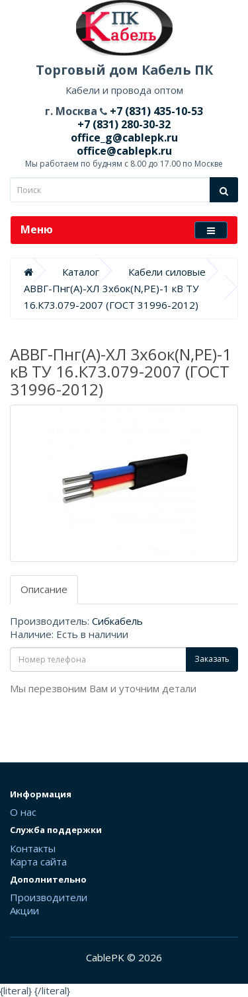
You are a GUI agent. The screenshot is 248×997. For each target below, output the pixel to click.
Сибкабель (117, 620)
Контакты (33, 848)
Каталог (80, 271)
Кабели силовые (167, 271)
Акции (24, 910)
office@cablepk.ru (124, 150)
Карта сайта (38, 861)
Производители (48, 897)
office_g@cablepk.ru (124, 137)
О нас (23, 811)
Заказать (211, 658)
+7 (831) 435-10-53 (155, 111)
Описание (44, 589)
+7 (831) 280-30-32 (124, 124)
